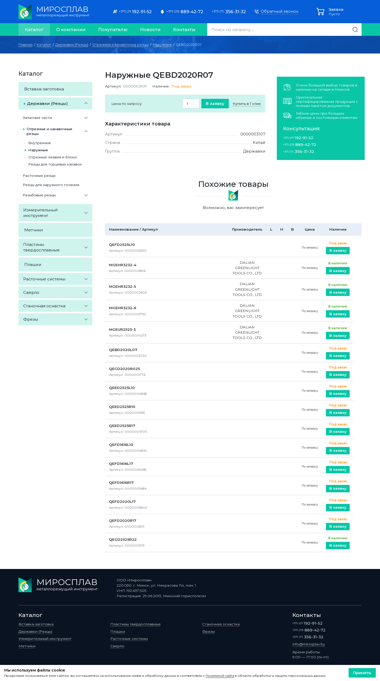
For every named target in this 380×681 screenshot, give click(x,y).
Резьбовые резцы (39, 195)
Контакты (184, 29)
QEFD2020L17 (122, 501)
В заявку (215, 103)
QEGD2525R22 (123, 539)
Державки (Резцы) (71, 45)
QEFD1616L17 (121, 463)
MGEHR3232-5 (122, 286)
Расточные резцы (39, 175)
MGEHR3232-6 (122, 308)
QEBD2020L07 (123, 350)
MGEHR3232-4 (122, 265)
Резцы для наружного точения (51, 185)
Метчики (33, 229)
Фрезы (30, 319)
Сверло (31, 292)
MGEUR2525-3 (122, 329)
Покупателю (112, 29)
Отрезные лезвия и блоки (52, 157)
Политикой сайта (220, 676)
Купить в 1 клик (247, 103)
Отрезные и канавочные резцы (120, 45)
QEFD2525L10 (122, 244)
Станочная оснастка (44, 305)
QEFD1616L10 (121, 444)
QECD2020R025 (124, 369)
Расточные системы (44, 278)
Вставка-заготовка (44, 88)
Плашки (32, 264)
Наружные (162, 45)
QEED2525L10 (122, 388)
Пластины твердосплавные (41, 247)
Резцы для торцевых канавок (55, 164)
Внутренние (39, 143)
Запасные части (37, 117)
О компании (71, 29)
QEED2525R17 (122, 426)
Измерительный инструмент (40, 212)
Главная (25, 45)
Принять (362, 672)
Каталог (34, 29)
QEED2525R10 (122, 407)
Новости (150, 29)
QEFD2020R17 (122, 520)
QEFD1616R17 (121, 482)
